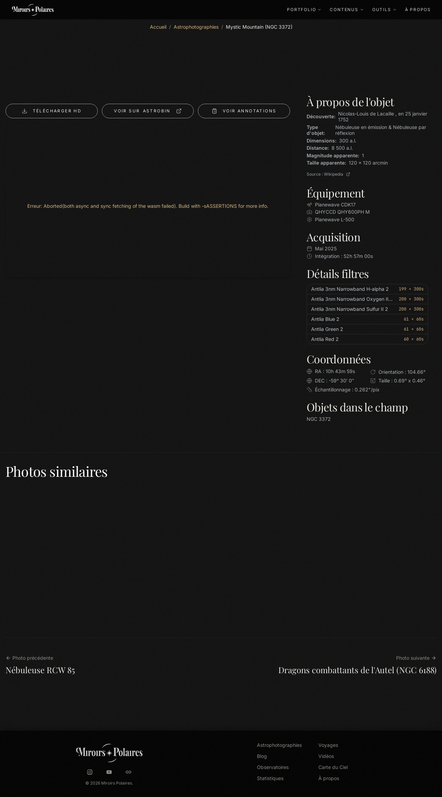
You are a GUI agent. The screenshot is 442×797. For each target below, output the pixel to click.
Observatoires (273, 767)
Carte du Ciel (333, 767)
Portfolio (304, 9)
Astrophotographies (196, 27)
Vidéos (326, 756)
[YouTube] (109, 772)
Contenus (347, 9)
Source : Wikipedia (328, 174)
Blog (262, 756)
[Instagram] (89, 772)
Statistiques (270, 778)
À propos (418, 9)
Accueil (158, 27)
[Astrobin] (128, 772)
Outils (384, 9)
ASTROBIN (147, 111)
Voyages (328, 745)
